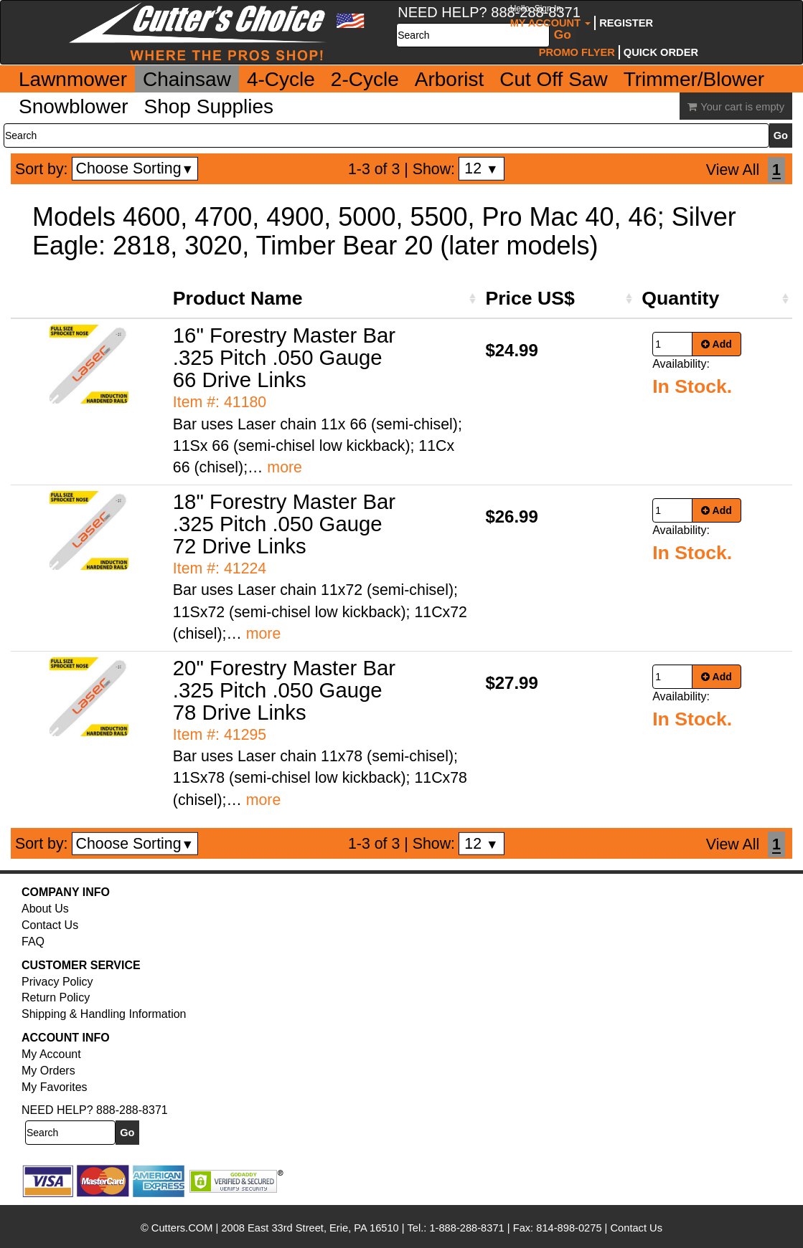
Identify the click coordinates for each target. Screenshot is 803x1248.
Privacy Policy (57, 982)
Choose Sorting (135, 168)
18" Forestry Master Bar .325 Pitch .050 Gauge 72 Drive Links (284, 524)
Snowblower (73, 106)
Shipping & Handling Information (104, 1014)
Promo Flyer (577, 52)
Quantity (680, 298)
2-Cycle (365, 79)
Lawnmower (73, 79)
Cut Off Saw (553, 79)
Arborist (449, 79)
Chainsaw (187, 79)
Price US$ (529, 298)
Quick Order (661, 52)
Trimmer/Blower (694, 79)
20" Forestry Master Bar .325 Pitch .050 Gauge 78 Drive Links (284, 690)
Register (626, 23)
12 (481, 168)
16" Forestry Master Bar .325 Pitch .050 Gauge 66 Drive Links (284, 357)
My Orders (48, 1070)
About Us (45, 908)
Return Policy (56, 997)
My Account (550, 16)
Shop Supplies (209, 106)
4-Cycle (281, 79)
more (284, 467)
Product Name (238, 298)
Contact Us (50, 925)
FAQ (33, 941)
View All (732, 169)
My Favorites (55, 1087)
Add (716, 344)
